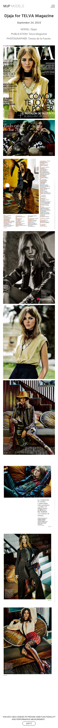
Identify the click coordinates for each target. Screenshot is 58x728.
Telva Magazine (38, 33)
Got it (29, 723)
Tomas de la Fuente (39, 38)
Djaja (34, 29)
